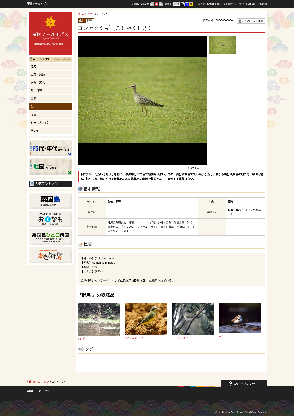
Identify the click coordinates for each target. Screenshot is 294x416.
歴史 (46, 381)
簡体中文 (221, 4)
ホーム (81, 14)
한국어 (242, 4)
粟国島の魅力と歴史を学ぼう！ (50, 33)
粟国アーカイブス (37, 3)
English (210, 4)
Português (262, 4)
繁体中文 (232, 4)
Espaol (251, 4)
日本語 (201, 4)
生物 (90, 14)
